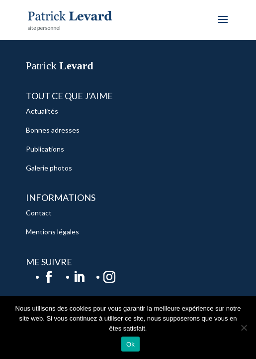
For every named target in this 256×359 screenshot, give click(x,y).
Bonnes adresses (53, 130)
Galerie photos (49, 168)
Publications (45, 149)
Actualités (42, 111)
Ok (130, 344)
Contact (39, 212)
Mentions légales (52, 231)
